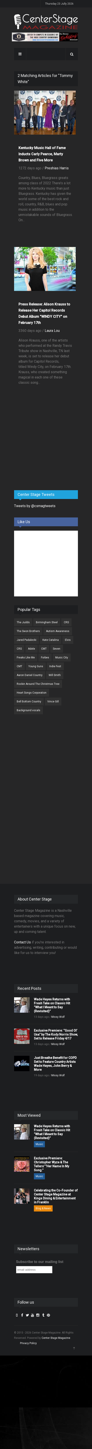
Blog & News (43, 1208)
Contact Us (22, 942)
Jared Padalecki (26, 639)
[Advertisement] (47, 452)
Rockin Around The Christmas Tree (38, 683)
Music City (61, 657)
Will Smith (55, 675)
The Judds (23, 622)
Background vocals (28, 710)
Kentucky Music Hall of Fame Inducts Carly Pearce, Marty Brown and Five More (42, 154)
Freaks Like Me (26, 657)
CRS (66, 622)
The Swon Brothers (28, 631)
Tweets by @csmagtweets (34, 506)
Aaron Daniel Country (29, 675)
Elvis (68, 639)
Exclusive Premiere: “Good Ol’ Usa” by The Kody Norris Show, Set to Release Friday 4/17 (56, 1034)
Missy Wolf (58, 1016)
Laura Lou (52, 331)
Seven (56, 648)
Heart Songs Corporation (31, 692)
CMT (44, 648)
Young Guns (35, 666)
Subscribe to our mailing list (39, 1262)
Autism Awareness (57, 631)
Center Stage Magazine (56, 1337)
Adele (31, 648)
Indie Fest (55, 666)
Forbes (45, 657)
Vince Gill (53, 701)
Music (39, 1144)
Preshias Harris (57, 168)
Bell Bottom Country (29, 701)
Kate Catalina (50, 639)
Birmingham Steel (47, 622)
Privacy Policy (28, 1343)
